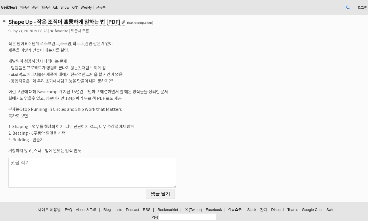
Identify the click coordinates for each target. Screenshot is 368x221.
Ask (55, 7)
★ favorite (59, 30)
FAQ (68, 209)
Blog (107, 209)
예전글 (45, 7)
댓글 (35, 7)
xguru (23, 30)
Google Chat (312, 209)
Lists (118, 209)
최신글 (24, 7)
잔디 (263, 209)
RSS (146, 209)
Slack (251, 209)
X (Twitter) (193, 209)
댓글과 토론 (80, 30)
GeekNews (9, 7)
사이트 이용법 (49, 209)
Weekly (86, 7)
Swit (329, 209)
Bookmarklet (168, 209)
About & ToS (86, 209)
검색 (155, 217)
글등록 (101, 7)
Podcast (132, 209)
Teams (293, 209)
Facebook (214, 209)
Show (65, 7)
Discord (277, 209)
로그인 (362, 7)
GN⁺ (75, 7)
